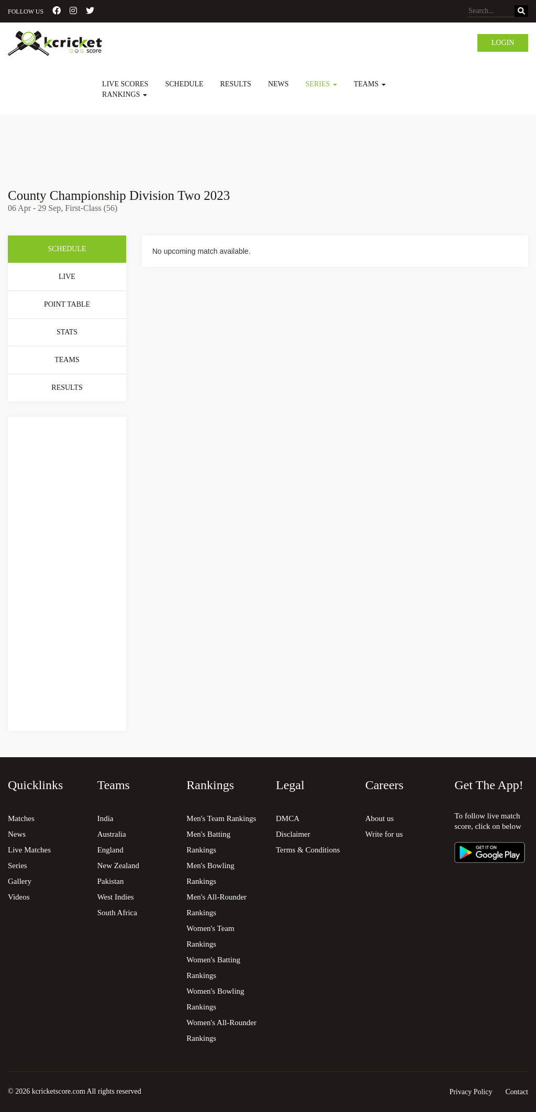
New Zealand (118, 865)
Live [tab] (67, 276)
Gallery (19, 881)
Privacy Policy (470, 1092)
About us (379, 818)
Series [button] (321, 84)
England (110, 850)
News (278, 84)
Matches (21, 818)
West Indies (115, 897)
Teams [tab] (66, 360)
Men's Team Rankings (221, 818)
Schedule (184, 84)
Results (235, 84)
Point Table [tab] (67, 304)
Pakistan (110, 881)
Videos (19, 897)
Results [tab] (66, 387)
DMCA (287, 818)
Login (503, 43)
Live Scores (125, 84)
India (105, 818)
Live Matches (29, 850)
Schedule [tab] (67, 249)
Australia (111, 834)
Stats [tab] (67, 332)
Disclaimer (293, 834)
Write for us (384, 834)
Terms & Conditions (308, 850)
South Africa (117, 912)
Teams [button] (370, 84)
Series (17, 865)
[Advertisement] (268, 143)
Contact (516, 1092)
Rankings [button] (124, 94)
